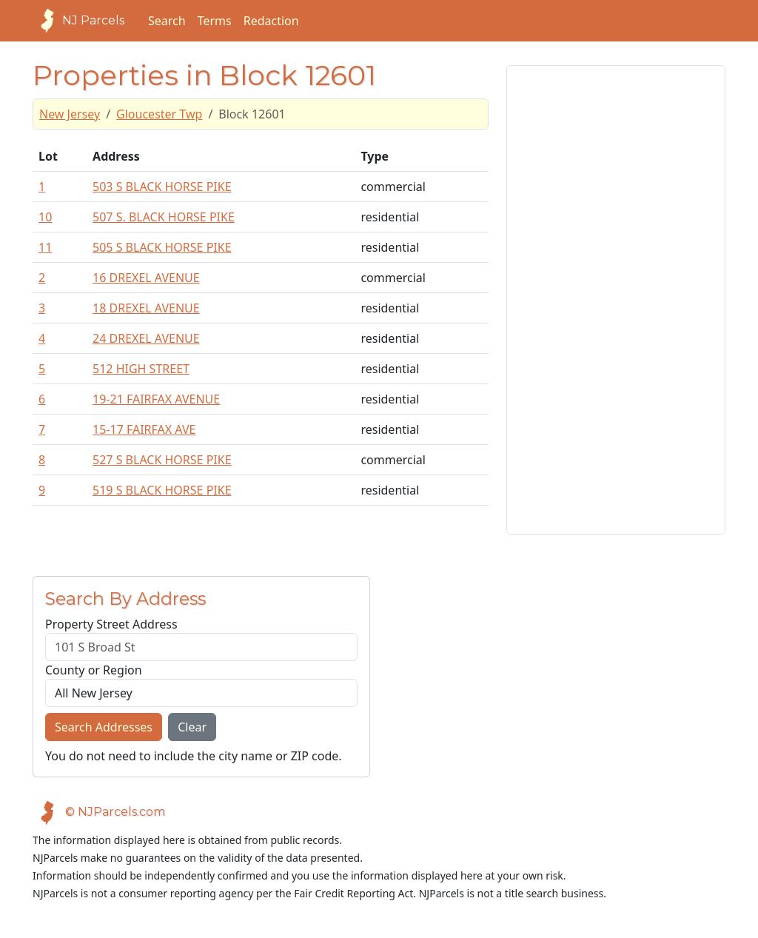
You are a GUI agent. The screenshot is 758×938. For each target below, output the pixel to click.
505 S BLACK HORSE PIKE (162, 247)
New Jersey (69, 114)
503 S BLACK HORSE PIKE (162, 186)
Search (167, 21)
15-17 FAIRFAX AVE (144, 429)
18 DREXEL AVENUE (146, 308)
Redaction (271, 21)
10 (45, 217)
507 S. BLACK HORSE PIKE (164, 217)
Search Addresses (103, 727)
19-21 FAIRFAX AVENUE (156, 399)
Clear (192, 727)
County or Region (93, 670)
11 (45, 247)
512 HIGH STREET (141, 369)
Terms (215, 21)
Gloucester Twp (159, 114)
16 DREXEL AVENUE (146, 277)
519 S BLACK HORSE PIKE (162, 490)
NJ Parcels (78, 21)
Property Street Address (111, 624)
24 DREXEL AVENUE (146, 338)
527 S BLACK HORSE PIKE (162, 460)
